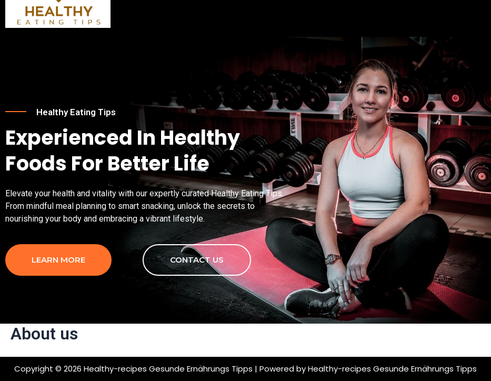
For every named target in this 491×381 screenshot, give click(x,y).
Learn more (58, 260)
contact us (197, 260)
